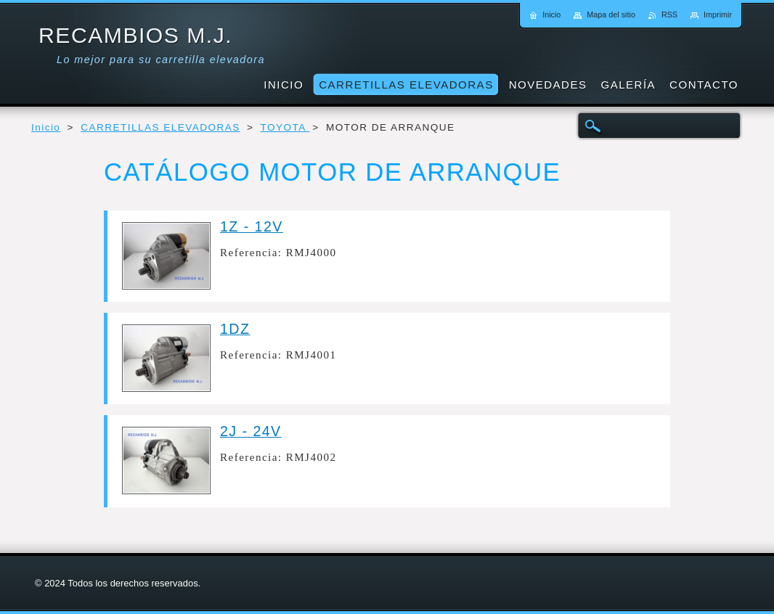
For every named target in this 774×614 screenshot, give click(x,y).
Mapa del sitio (611, 14)
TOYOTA (285, 127)
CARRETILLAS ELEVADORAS (160, 127)
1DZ (235, 329)
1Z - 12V (251, 226)
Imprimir (718, 14)
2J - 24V (251, 431)
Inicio (45, 127)
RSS (669, 14)
